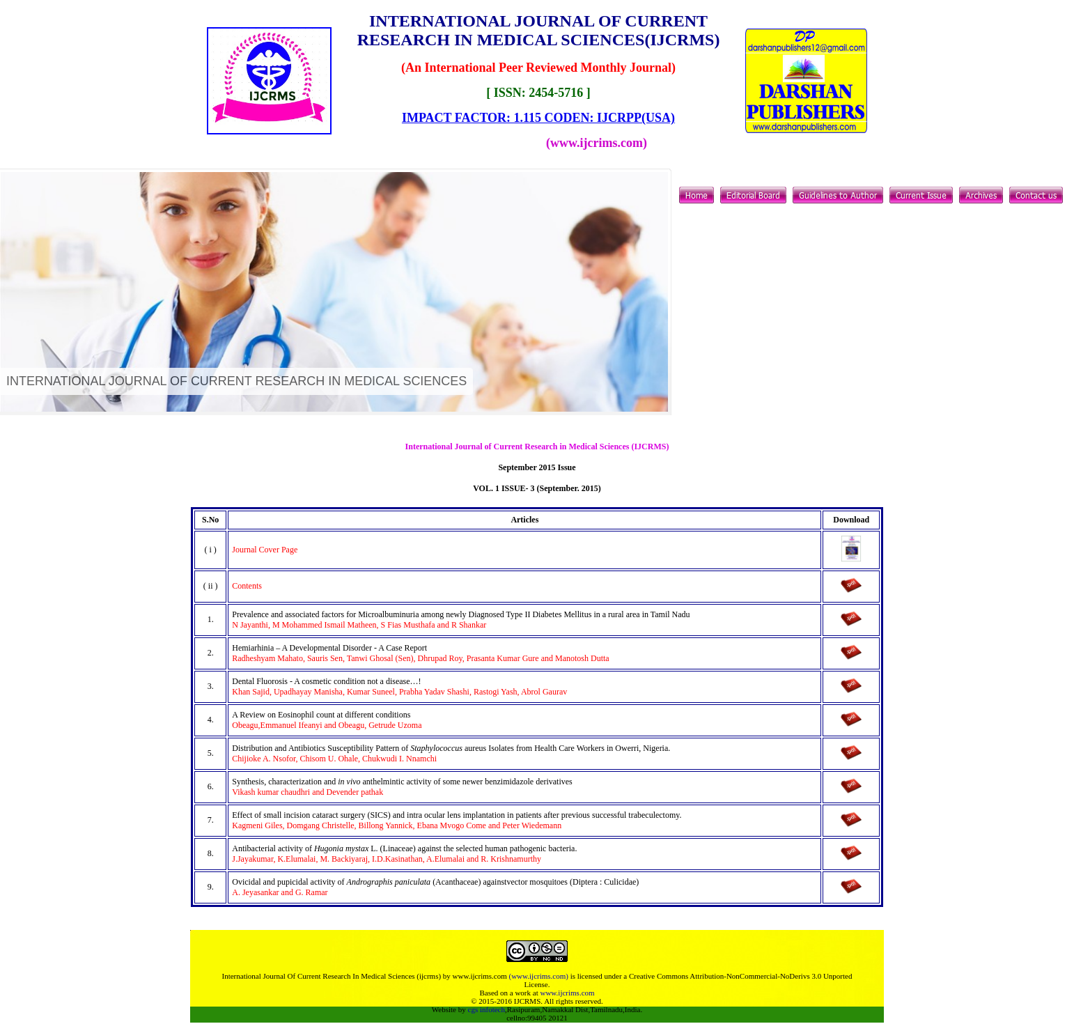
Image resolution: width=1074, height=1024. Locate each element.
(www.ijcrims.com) (538, 976)
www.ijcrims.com (567, 992)
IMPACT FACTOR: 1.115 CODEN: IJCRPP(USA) (538, 118)
